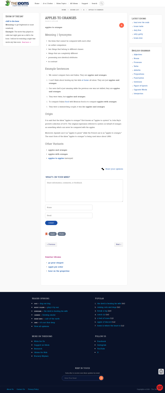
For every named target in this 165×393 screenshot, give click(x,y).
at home (85, 80)
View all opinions (41, 326)
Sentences (138, 82)
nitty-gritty (138, 34)
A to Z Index (48, 3)
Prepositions (139, 74)
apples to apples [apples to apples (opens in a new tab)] (56, 158)
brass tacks (138, 26)
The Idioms (155, 389)
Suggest (85, 3)
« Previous (51, 244)
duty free (137, 30)
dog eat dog (45, 303)
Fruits (61, 234)
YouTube (101, 348)
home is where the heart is (108, 325)
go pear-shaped (55, 262)
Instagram (101, 345)
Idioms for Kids (40, 352)
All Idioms (74, 3)
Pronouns (138, 62)
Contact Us (21, 389)
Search (94, 3)
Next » (118, 244)
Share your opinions (114, 169)
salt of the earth (52, 318)
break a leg (102, 311)
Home (37, 3)
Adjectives (138, 54)
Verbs (136, 66)
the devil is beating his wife (56, 311)
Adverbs (137, 70)
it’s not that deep (47, 322)
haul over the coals (141, 22)
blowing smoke (49, 315)
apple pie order (55, 267)
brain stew (138, 38)
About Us (10, 389)
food (67, 101)
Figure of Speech (140, 86)
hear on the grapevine (59, 271)
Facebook (101, 341)
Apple (53, 234)
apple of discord (104, 322)
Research (38, 348)
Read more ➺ (26, 42)
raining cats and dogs (106, 307)
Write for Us (39, 341)
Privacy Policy (33, 389)
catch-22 (101, 314)
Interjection (138, 93)
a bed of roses (103, 318)
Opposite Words (140, 89)
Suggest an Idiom (41, 345)
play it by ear (53, 307)
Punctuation (139, 78)
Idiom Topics (61, 3)
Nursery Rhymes (41, 356)
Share (161, 371)
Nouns (136, 58)
